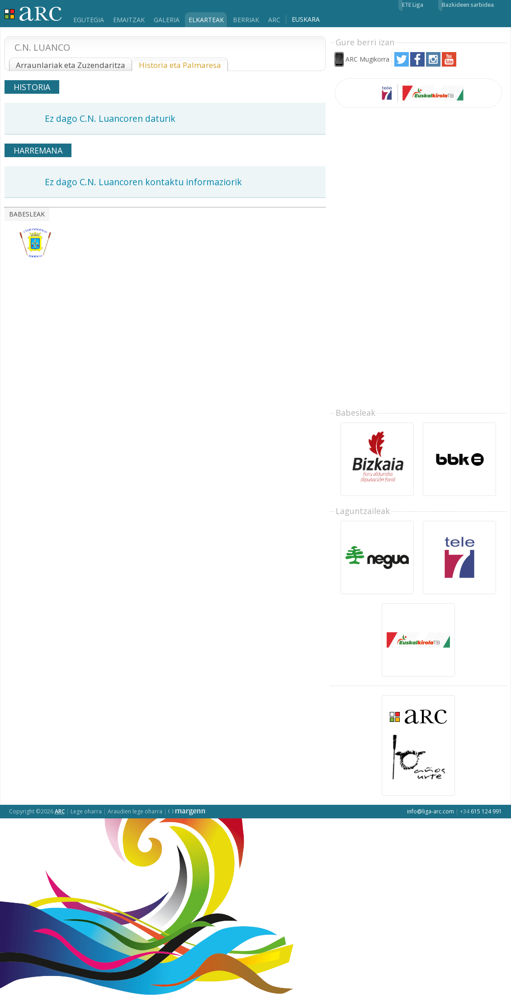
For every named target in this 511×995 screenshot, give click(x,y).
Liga (33, 14)
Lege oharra (86, 811)
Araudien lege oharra (135, 811)
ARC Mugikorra (367, 59)
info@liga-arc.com (430, 811)
